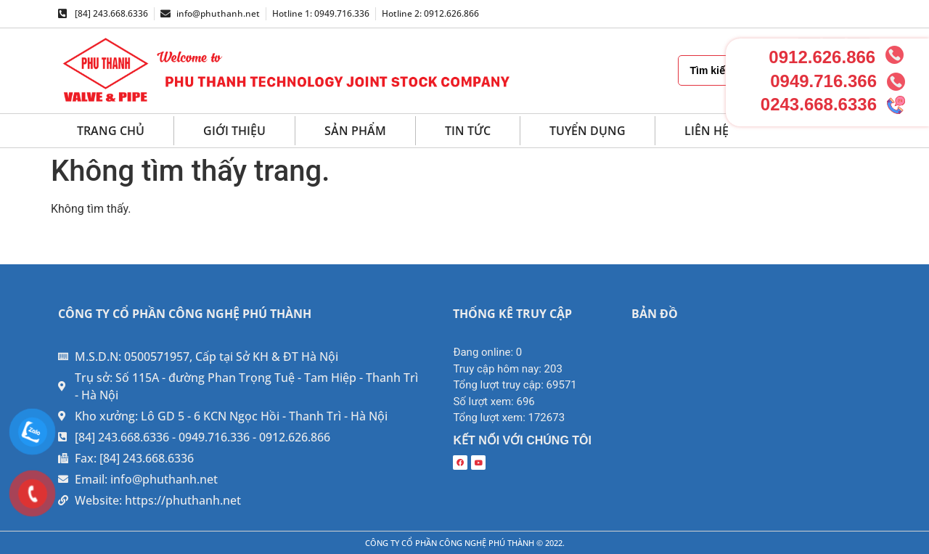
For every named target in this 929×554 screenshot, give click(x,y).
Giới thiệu (234, 131)
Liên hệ (706, 131)
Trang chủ (110, 131)
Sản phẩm (355, 131)
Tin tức (468, 131)
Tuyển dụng (587, 131)
